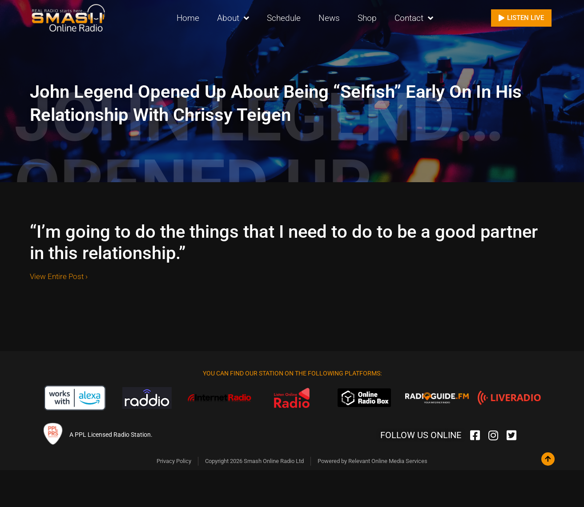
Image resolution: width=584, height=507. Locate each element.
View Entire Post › (59, 276)
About (233, 18)
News (329, 17)
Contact (414, 18)
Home (188, 17)
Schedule (284, 17)
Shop (367, 17)
